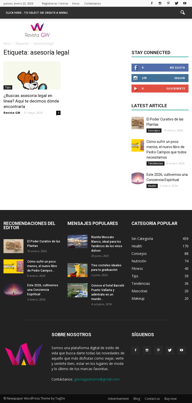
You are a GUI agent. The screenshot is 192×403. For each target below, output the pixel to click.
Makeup (138, 298)
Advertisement (118, 399)
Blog (137, 399)
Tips (8, 87)
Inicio (76, 3)
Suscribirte (175, 88)
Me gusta (177, 67)
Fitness (137, 268)
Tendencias (155, 163)
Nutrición (139, 261)
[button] (182, 13)
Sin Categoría (142, 238)
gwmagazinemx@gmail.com (97, 379)
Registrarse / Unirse (55, 3)
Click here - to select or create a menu (37, 12)
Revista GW (12, 112)
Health (152, 186)
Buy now (170, 399)
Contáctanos (92, 3)
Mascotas (140, 291)
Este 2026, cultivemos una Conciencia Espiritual (42, 290)
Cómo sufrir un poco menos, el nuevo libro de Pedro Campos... (42, 266)
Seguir (179, 78)
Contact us (152, 399)
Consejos (154, 130)
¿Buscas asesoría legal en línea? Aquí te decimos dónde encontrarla (31, 101)
